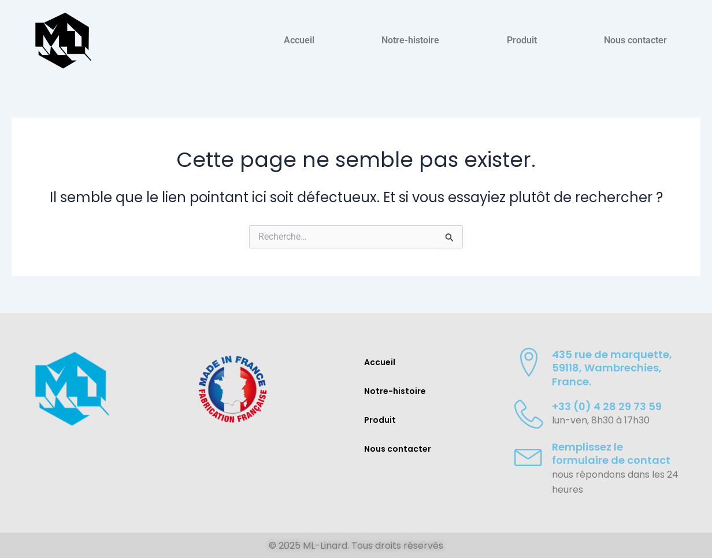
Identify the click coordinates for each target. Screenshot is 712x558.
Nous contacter (635, 40)
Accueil (299, 40)
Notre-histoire (410, 40)
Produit (522, 40)
